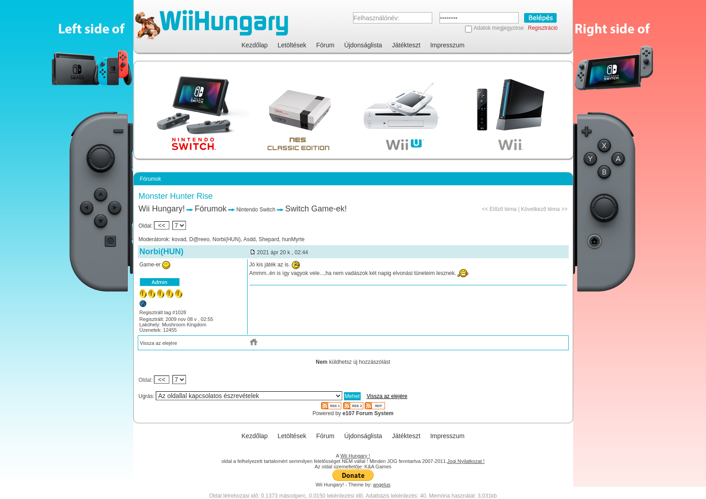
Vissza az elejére (158, 343)
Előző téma (502, 209)
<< (161, 225)
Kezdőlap (254, 45)
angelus (382, 484)
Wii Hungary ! (355, 455)
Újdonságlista (363, 45)
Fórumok (210, 208)
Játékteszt (406, 45)
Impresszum (447, 45)
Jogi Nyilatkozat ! (465, 461)
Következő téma (540, 209)
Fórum (325, 45)
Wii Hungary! (162, 208)
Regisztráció (542, 28)
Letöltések (292, 45)
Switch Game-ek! (316, 208)
